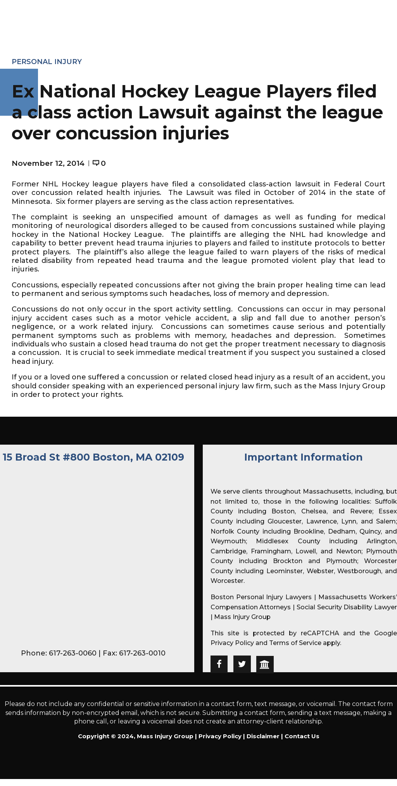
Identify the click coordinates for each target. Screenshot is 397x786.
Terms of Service (295, 643)
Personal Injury (47, 61)
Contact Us (302, 736)
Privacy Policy (232, 643)
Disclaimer (263, 736)
